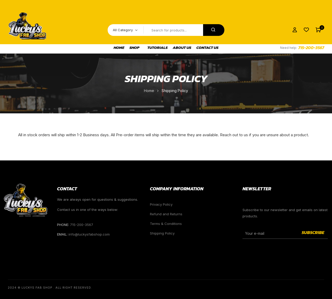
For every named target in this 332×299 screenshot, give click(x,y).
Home (149, 90)
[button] (318, 30)
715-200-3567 (311, 47)
